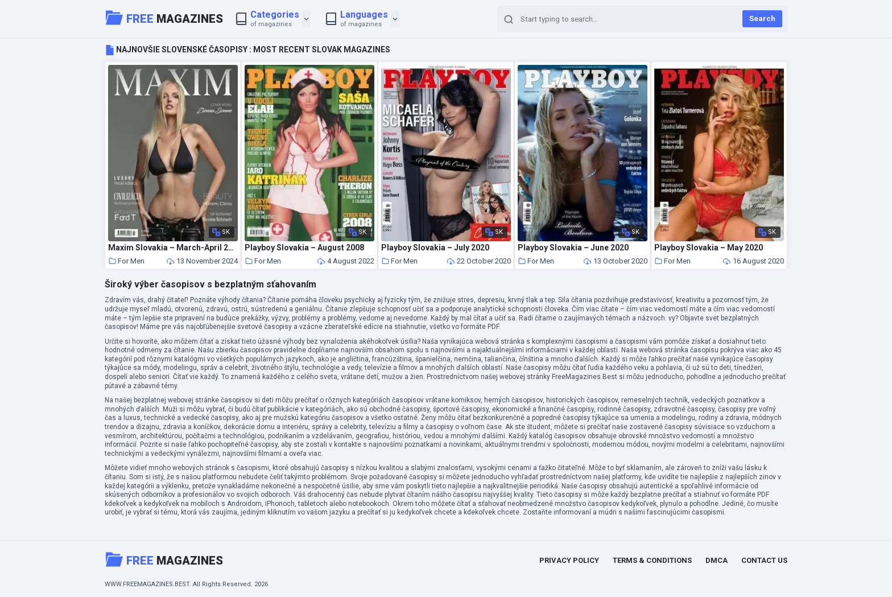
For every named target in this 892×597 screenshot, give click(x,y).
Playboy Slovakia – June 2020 (573, 248)
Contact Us (764, 560)
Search (762, 18)
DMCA (716, 560)
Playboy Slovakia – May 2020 (708, 248)
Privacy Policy (569, 560)
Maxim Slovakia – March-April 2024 (173, 248)
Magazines (164, 17)
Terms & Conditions (652, 560)
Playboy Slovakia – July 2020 (435, 248)
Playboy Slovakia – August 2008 (304, 248)
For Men (126, 261)
